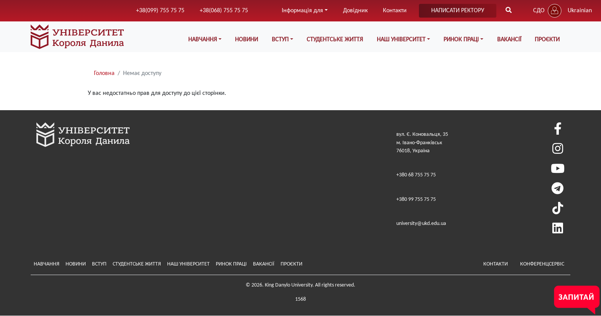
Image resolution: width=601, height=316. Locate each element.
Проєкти (547, 40)
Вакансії (509, 40)
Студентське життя (335, 40)
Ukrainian (580, 11)
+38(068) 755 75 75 (224, 11)
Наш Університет (188, 264)
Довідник (355, 11)
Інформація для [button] (302, 11)
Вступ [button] (280, 40)
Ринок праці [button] (461, 40)
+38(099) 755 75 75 (160, 11)
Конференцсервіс (542, 264)
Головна (104, 73)
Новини (246, 40)
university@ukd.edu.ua (421, 223)
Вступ (99, 264)
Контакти (395, 11)
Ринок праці (231, 264)
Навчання (46, 264)
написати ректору (457, 11)
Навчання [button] (202, 40)
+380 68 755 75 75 (416, 175)
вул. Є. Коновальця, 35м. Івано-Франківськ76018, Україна (422, 143)
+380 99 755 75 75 (416, 199)
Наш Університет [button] (401, 40)
